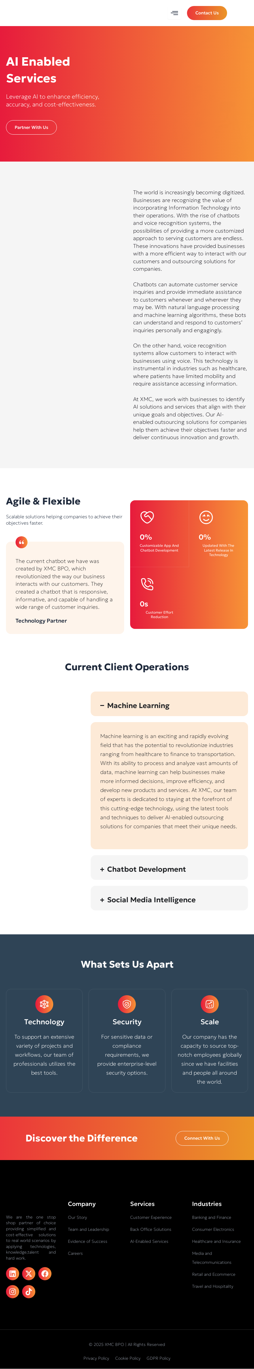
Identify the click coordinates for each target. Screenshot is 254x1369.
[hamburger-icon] (174, 13)
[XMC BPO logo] (24, 13)
